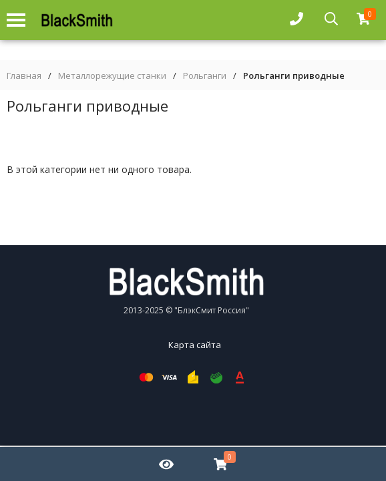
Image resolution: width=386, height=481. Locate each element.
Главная (24, 75)
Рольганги (204, 75)
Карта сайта (194, 345)
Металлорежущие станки (112, 75)
